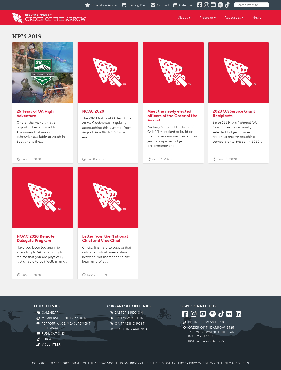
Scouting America (131, 329)
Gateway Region (129, 318)
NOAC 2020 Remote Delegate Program (35, 238)
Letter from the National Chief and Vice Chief (105, 238)
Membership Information (64, 318)
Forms (47, 339)
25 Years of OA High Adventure (35, 113)
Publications (53, 333)
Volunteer (51, 344)
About (183, 18)
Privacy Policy (201, 363)
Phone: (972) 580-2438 (206, 322)
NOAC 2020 (93, 111)
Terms (181, 363)
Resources (233, 18)
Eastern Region (129, 313)
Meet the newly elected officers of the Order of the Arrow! (172, 116)
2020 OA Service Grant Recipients (234, 113)
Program (206, 18)
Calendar (50, 313)
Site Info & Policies (232, 363)
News (256, 18)
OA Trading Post (129, 324)
